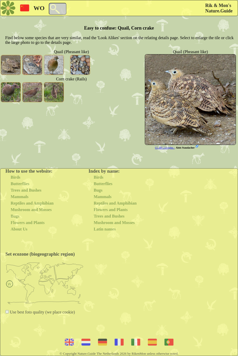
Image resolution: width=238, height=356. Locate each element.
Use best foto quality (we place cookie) (42, 312)
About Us (19, 229)
